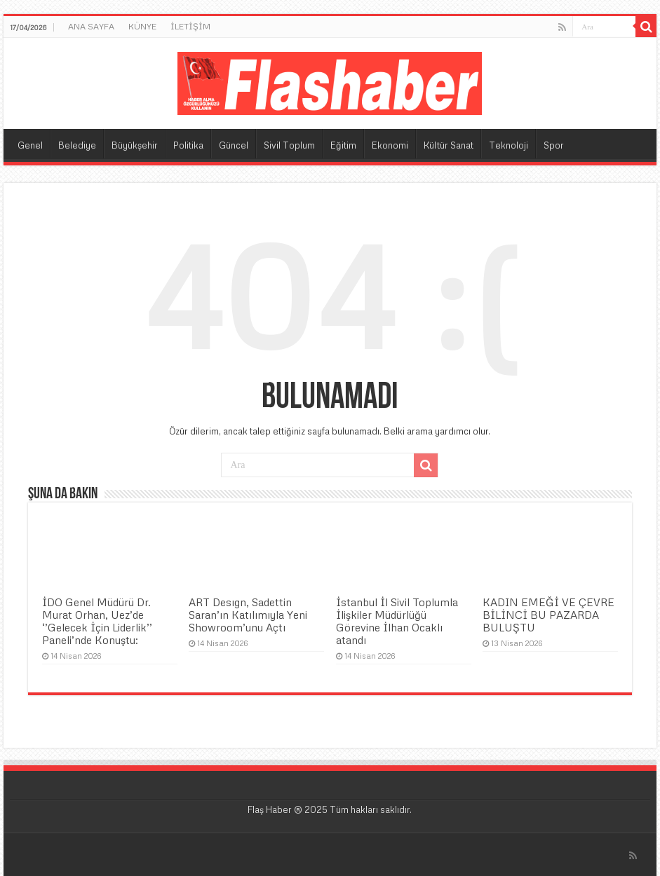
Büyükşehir (135, 145)
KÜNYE (142, 26)
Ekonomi (390, 145)
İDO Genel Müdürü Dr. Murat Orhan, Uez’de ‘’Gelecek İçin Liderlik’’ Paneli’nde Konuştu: (97, 621)
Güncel (233, 145)
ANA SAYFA (91, 26)
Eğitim (343, 145)
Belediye (77, 145)
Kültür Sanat (448, 145)
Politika (188, 145)
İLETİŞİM (190, 26)
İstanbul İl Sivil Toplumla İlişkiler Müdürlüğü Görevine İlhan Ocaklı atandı (397, 621)
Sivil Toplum (289, 145)
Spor (554, 145)
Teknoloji (508, 145)
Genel (30, 145)
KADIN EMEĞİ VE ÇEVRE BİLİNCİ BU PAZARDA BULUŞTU (548, 615)
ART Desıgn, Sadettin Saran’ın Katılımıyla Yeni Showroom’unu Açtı (248, 615)
